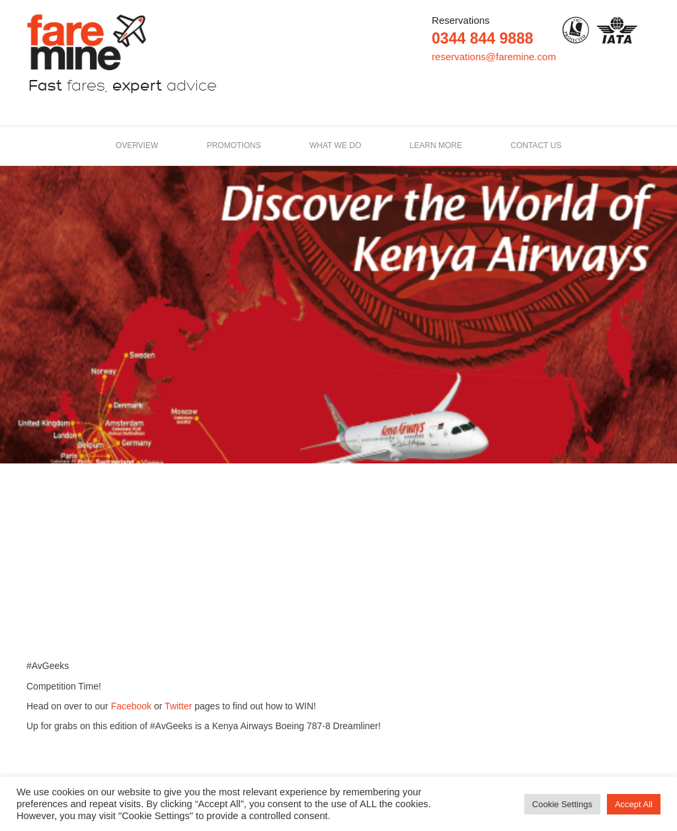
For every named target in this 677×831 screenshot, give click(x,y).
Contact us (535, 145)
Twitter (178, 706)
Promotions (234, 145)
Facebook (131, 706)
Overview (137, 145)
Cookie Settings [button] (562, 804)
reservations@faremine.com (494, 56)
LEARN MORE (436, 145)
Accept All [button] (634, 804)
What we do (335, 145)
